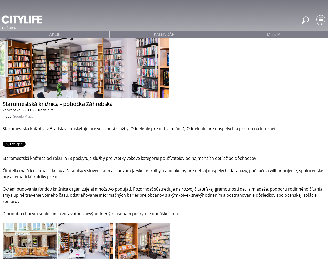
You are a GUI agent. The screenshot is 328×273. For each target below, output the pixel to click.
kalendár (164, 34)
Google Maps (23, 116)
